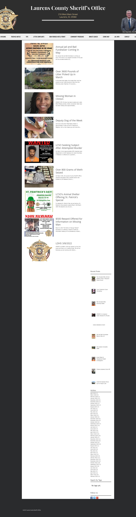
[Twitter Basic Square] (94, 498)
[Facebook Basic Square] (92, 498)
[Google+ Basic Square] (97, 498)
